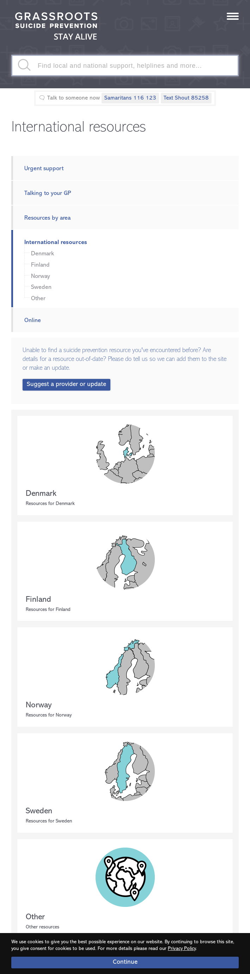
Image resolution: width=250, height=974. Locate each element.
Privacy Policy (182, 948)
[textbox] (125, 65)
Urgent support (43, 169)
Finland (40, 265)
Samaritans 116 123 (130, 98)
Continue (125, 962)
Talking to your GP (47, 193)
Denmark (42, 254)
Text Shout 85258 (186, 98)
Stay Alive (56, 26)
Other (38, 299)
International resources (55, 242)
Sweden (41, 287)
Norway (40, 276)
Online (32, 320)
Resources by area (47, 218)
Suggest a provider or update (66, 384)
